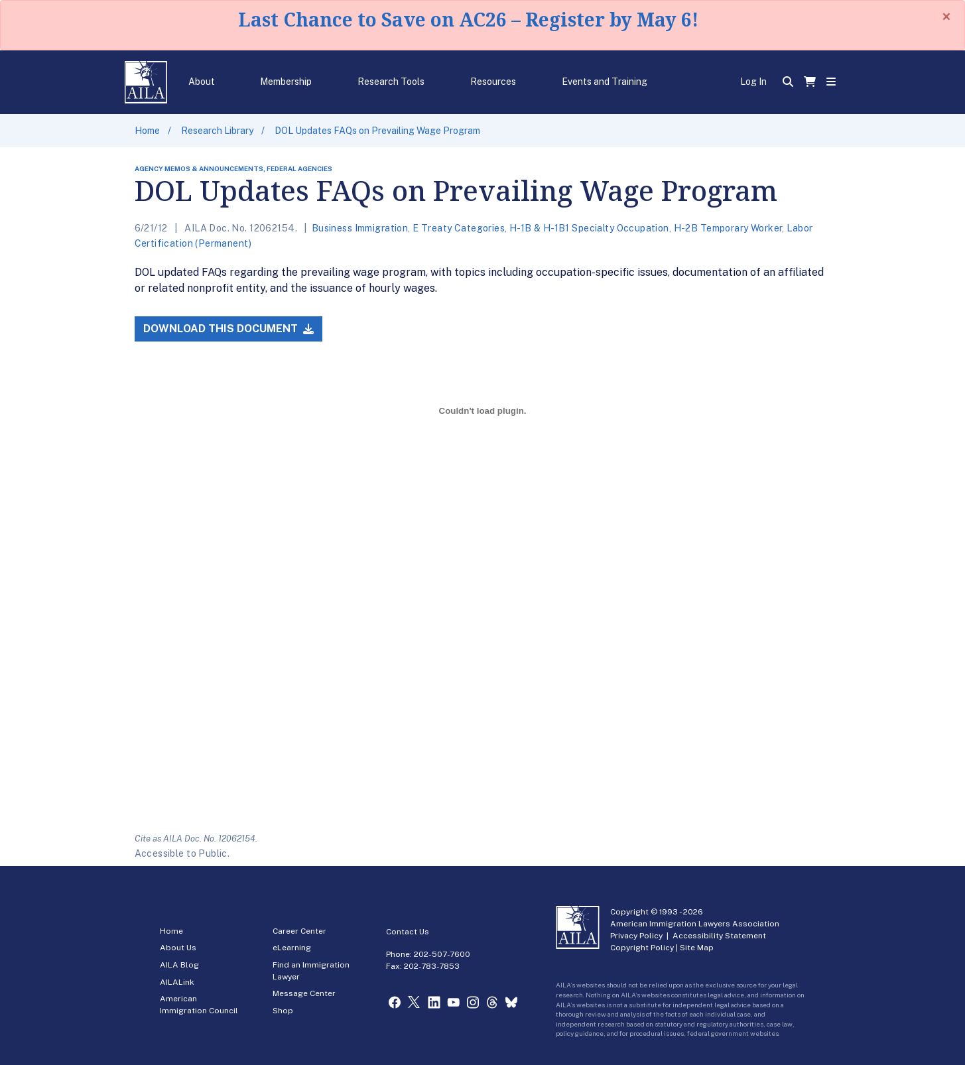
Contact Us (407, 931)
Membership (286, 81)
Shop (283, 1010)
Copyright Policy (642, 947)
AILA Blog (179, 965)
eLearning (292, 947)
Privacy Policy (636, 935)
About (201, 81)
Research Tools (390, 81)
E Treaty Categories (459, 228)
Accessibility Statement (719, 935)
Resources (493, 81)
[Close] (946, 16)
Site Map (697, 947)
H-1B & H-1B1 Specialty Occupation (589, 228)
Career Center (299, 931)
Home (147, 130)
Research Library (217, 130)
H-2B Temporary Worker (728, 228)
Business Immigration (360, 228)
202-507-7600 (442, 954)
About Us (178, 947)
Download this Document (228, 328)
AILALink (177, 982)
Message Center (304, 993)
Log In (753, 81)
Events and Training (604, 81)
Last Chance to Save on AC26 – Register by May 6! (468, 19)
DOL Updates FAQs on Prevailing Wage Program (377, 130)
